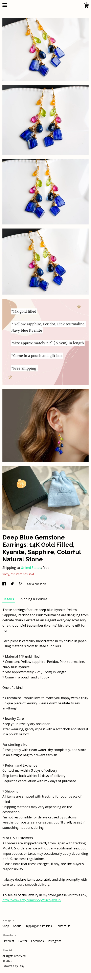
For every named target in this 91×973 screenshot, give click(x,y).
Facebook (38, 941)
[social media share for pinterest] (21, 584)
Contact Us (63, 926)
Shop (6, 926)
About (17, 926)
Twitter (23, 941)
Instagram (54, 941)
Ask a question (36, 584)
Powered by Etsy (13, 966)
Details (8, 599)
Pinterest (8, 941)
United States (31, 567)
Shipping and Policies (39, 926)
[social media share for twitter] (12, 584)
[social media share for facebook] (4, 584)
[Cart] (86, 6)
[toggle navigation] (4, 5)
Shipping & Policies (33, 599)
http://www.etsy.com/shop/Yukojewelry (31, 900)
